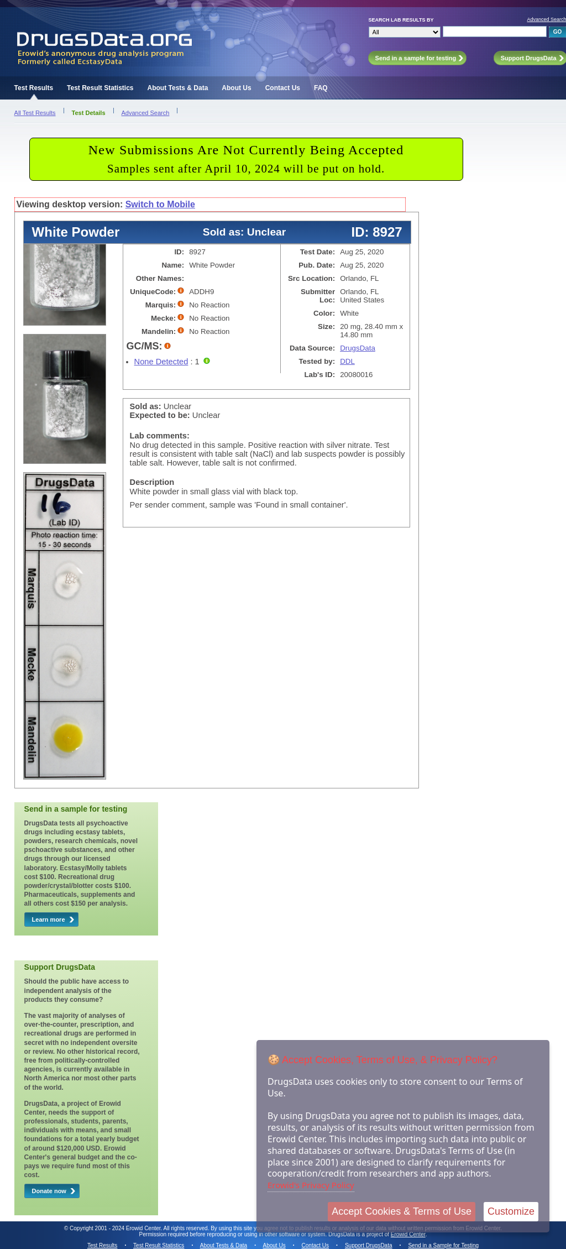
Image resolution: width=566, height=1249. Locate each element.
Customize (511, 1211)
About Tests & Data (178, 88)
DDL (347, 361)
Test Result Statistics (100, 88)
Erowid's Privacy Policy (311, 1184)
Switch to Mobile (160, 204)
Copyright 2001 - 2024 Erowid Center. (116, 1228)
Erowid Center (408, 1234)
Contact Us (282, 88)
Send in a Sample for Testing (443, 1245)
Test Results (33, 88)
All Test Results (35, 112)
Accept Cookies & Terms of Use (401, 1211)
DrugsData (357, 348)
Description (152, 482)
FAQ (321, 88)
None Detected (161, 361)
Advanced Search (146, 112)
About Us (236, 88)
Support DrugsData (368, 1245)
